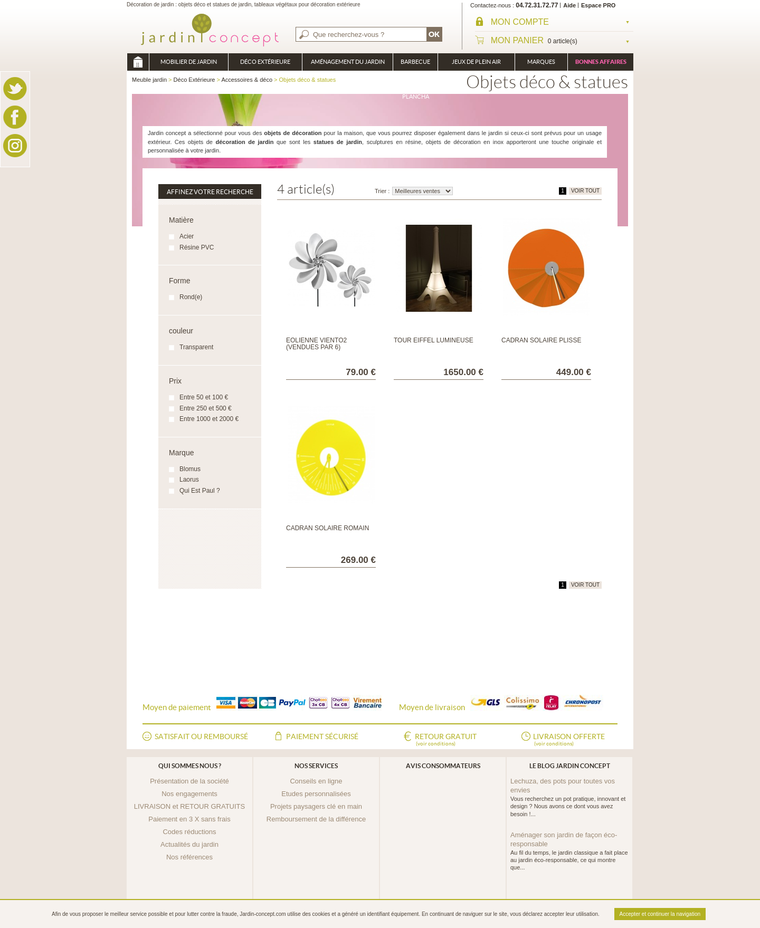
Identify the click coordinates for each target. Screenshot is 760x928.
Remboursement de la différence (316, 819)
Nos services (316, 765)
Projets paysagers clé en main (316, 806)
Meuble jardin (138, 62)
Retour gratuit (446, 740)
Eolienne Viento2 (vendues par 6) (316, 344)
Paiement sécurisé (322, 736)
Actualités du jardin (189, 844)
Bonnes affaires (600, 62)
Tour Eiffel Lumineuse (433, 340)
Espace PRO (598, 5)
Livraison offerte (569, 740)
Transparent (196, 347)
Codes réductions (189, 832)
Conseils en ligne (316, 781)
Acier (186, 236)
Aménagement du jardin (348, 62)
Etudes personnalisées (316, 794)
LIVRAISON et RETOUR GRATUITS (189, 806)
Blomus (190, 469)
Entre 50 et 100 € (203, 397)
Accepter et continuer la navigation (660, 914)
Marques (541, 62)
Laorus (189, 479)
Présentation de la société (189, 781)
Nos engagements (189, 794)
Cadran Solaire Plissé (541, 340)
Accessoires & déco (246, 79)
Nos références (189, 857)
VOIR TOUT (585, 191)
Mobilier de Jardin (188, 62)
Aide (569, 5)
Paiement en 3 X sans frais (189, 819)
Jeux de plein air (476, 62)
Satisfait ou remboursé (201, 736)
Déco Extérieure (265, 62)
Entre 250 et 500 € (205, 408)
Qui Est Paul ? (199, 490)
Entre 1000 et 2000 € (209, 419)
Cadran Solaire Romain (327, 528)
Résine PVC (196, 247)
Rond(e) (190, 297)
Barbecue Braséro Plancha (415, 65)
